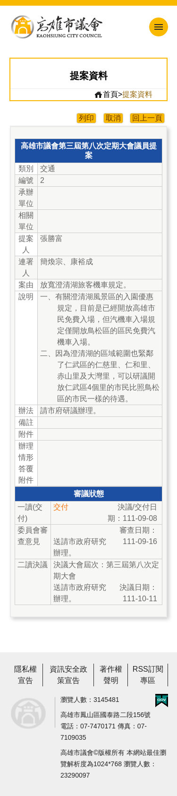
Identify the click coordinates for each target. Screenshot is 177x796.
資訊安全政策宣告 (68, 674)
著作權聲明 (111, 674)
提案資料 (137, 94)
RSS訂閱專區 (148, 674)
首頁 (106, 94)
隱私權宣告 (25, 674)
